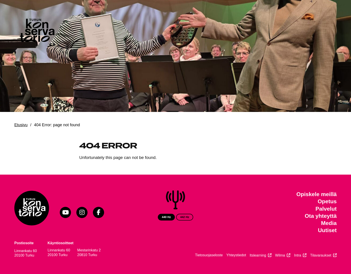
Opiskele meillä (316, 194)
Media (329, 223)
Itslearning (258, 255)
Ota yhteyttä (321, 216)
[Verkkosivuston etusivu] (36, 31)
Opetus (327, 201)
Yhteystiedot (236, 255)
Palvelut (326, 209)
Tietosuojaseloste (209, 255)
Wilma (280, 255)
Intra (297, 255)
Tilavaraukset (320, 255)
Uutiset (327, 230)
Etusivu (21, 125)
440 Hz (166, 217)
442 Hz (184, 217)
